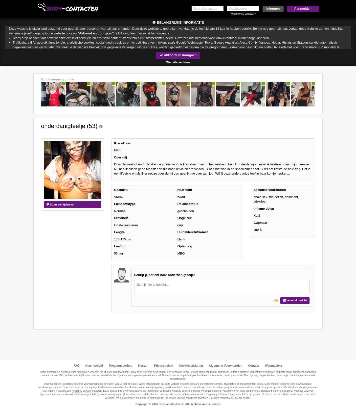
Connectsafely (94, 390)
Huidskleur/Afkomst (192, 232)
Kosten (143, 365)
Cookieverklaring (191, 365)
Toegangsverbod (121, 365)
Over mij (120, 157)
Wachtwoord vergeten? (243, 13)
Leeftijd (120, 246)
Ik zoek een (122, 143)
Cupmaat (260, 223)
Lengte (119, 232)
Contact (253, 365)
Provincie (121, 218)
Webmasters (274, 365)
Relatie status (187, 204)
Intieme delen (263, 208)
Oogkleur (184, 218)
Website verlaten (178, 62)
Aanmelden (303, 8)
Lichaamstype (125, 204)
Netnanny (77, 390)
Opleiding (184, 246)
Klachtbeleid (94, 365)
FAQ (76, 365)
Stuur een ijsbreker (60, 204)
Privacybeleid (163, 365)
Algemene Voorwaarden (225, 365)
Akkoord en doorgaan (178, 55)
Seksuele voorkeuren (269, 190)
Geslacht (121, 190)
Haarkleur (184, 190)
